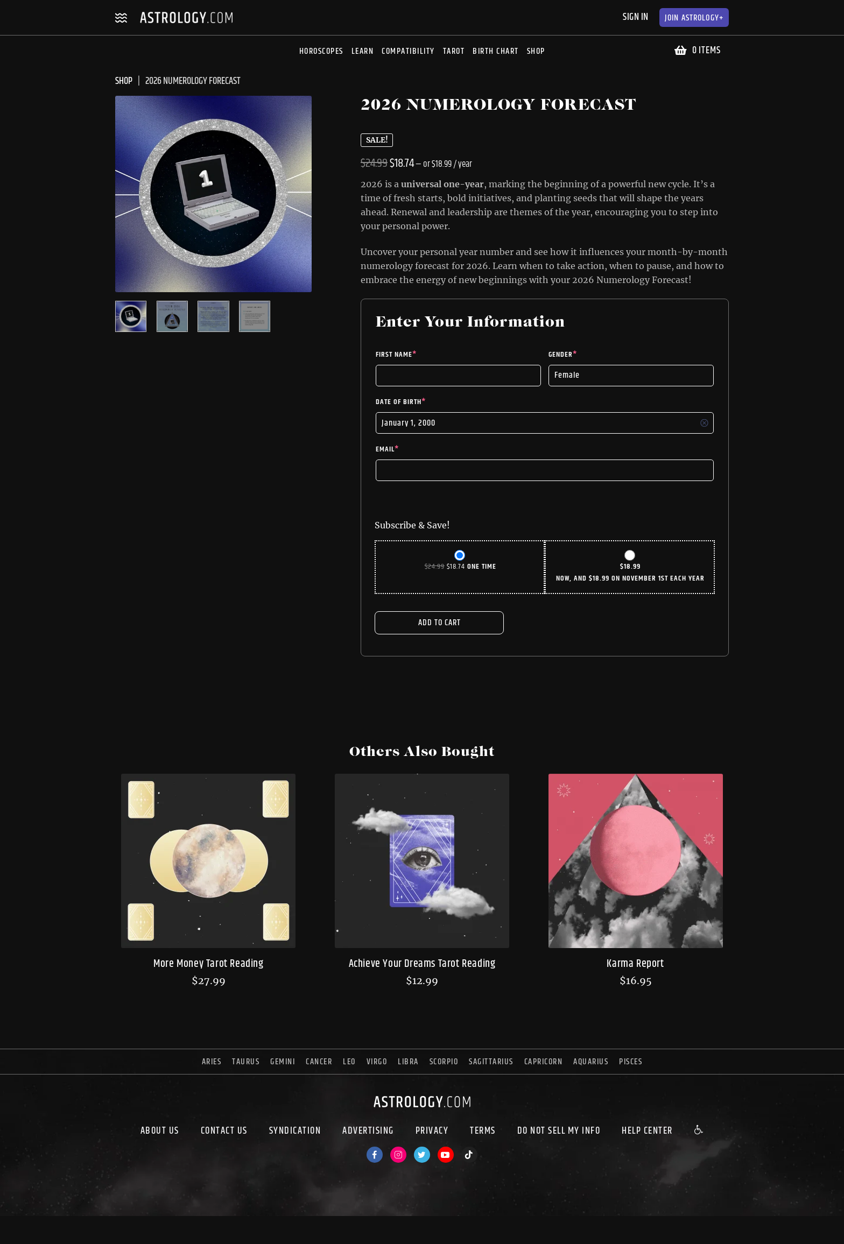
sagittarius (491, 1062)
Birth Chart (496, 51)
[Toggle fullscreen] (47, 1225)
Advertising (368, 1131)
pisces (630, 1062)
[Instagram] (398, 1155)
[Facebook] (375, 1155)
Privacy (432, 1131)
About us (159, 1131)
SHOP (123, 81)
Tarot (454, 51)
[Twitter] (422, 1155)
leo (349, 1062)
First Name (396, 355)
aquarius (590, 1062)
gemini (282, 1062)
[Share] (28, 1225)
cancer (319, 1062)
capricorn (543, 1062)
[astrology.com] (422, 1109)
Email (387, 449)
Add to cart (439, 623)
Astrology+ (694, 18)
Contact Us (224, 1131)
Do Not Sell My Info (559, 1131)
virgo (377, 1062)
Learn (362, 51)
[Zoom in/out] (66, 1225)
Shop (536, 51)
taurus (245, 1062)
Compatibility (408, 51)
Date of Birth (401, 402)
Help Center (647, 1131)
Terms (483, 1131)
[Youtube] (446, 1155)
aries (212, 1062)
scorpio (444, 1062)
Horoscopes (321, 51)
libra (408, 1062)
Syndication (295, 1131)
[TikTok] (469, 1155)
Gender (562, 355)
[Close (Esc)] (8, 1225)
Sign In (636, 17)
